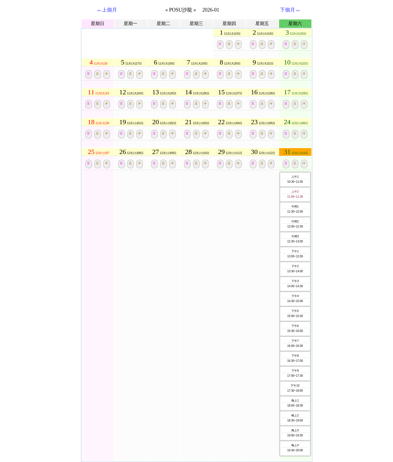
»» (290, 10)
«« (107, 10)
